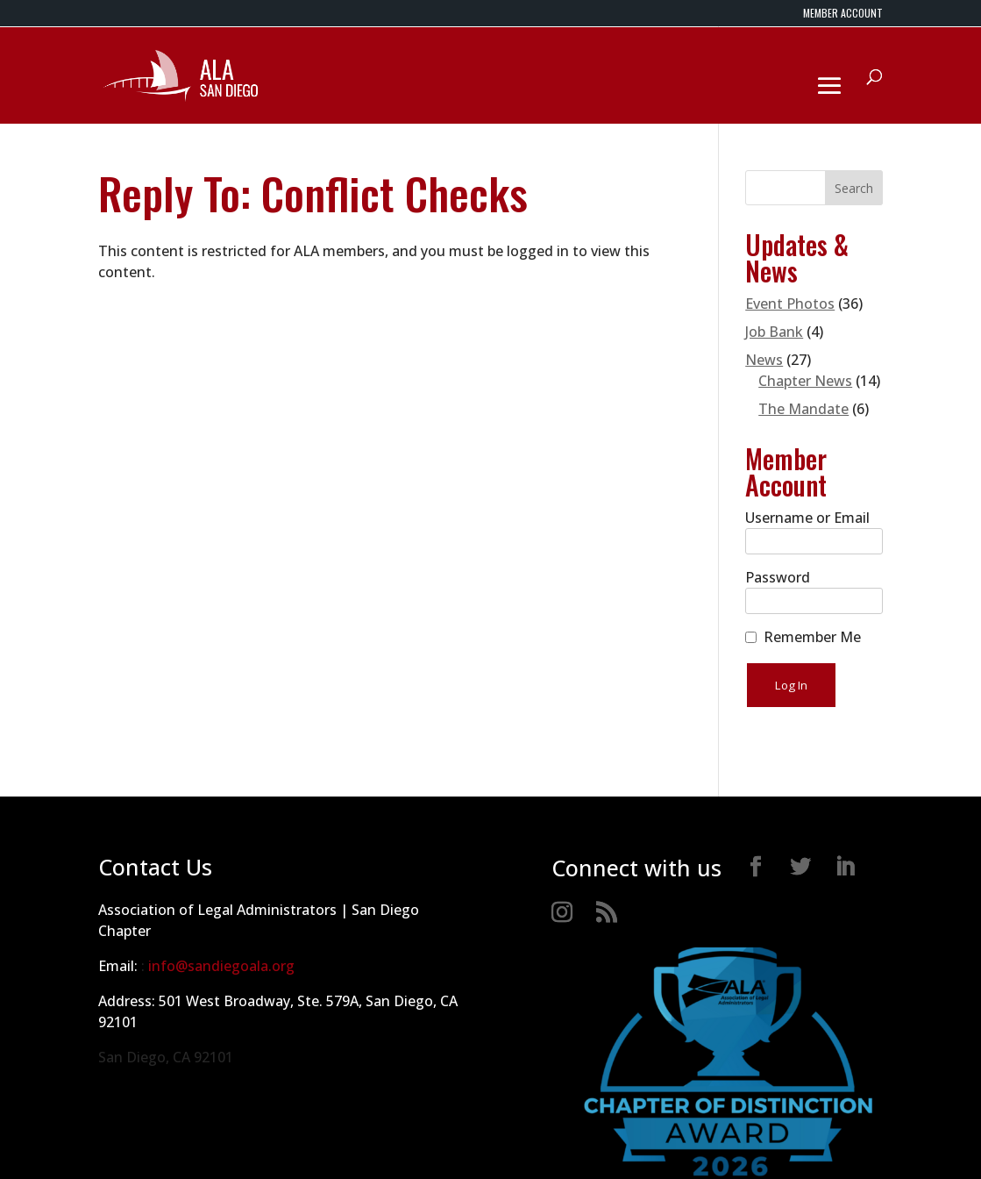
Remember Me (812, 637)
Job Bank (774, 331)
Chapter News (805, 380)
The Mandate (803, 408)
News (764, 359)
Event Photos (790, 303)
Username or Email (807, 517)
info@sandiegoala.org (221, 965)
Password (777, 577)
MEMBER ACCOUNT (843, 14)
